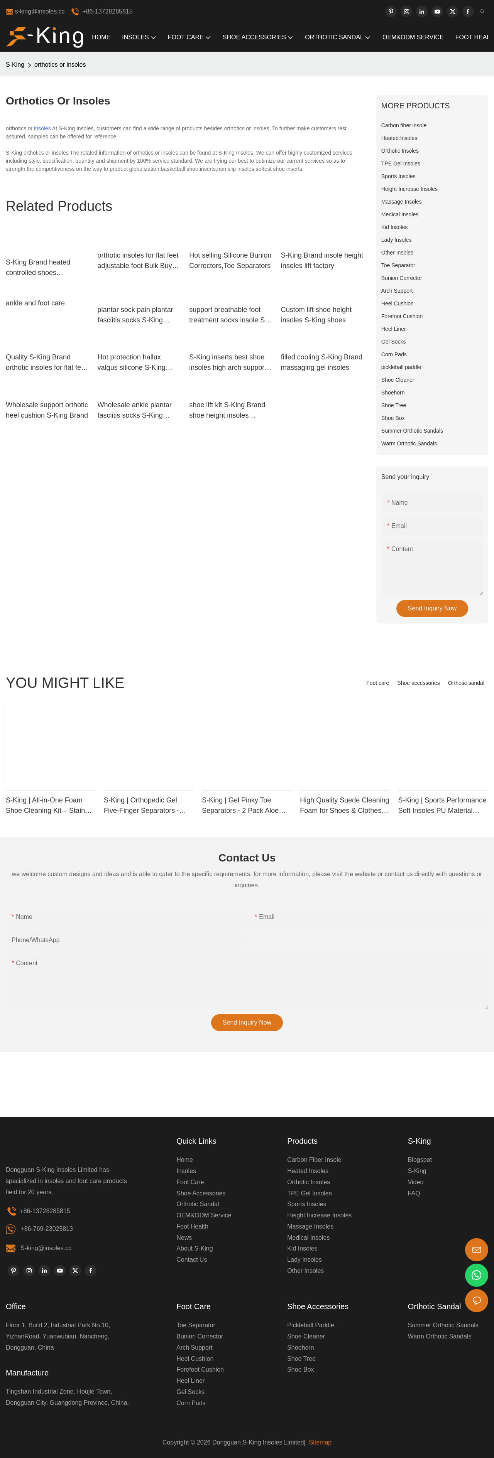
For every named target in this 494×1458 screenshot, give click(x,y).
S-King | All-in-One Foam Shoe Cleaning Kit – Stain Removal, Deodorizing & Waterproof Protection (45, 806)
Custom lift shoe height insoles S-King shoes (316, 315)
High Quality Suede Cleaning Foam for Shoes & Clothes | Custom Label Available (344, 806)
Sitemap (319, 1442)
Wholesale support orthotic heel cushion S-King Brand (47, 410)
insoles (42, 128)
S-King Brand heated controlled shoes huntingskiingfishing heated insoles (38, 268)
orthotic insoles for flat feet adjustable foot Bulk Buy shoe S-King (138, 261)
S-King (15, 64)
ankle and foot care (35, 303)
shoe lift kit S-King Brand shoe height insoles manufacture (227, 411)
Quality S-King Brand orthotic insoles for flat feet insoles (46, 363)
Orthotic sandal (466, 683)
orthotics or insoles (60, 64)
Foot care (377, 683)
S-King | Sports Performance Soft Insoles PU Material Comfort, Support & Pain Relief (442, 806)
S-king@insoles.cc (45, 1248)
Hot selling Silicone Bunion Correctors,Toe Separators (230, 260)
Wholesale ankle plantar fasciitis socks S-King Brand (135, 411)
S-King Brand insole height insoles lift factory (322, 260)
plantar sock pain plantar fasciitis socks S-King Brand (135, 315)
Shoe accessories (418, 683)
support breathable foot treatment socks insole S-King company (228, 315)
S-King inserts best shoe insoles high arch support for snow (227, 363)
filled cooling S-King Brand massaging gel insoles (321, 362)
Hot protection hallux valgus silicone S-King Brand (132, 363)
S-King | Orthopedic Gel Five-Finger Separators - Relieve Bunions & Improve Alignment (146, 806)
